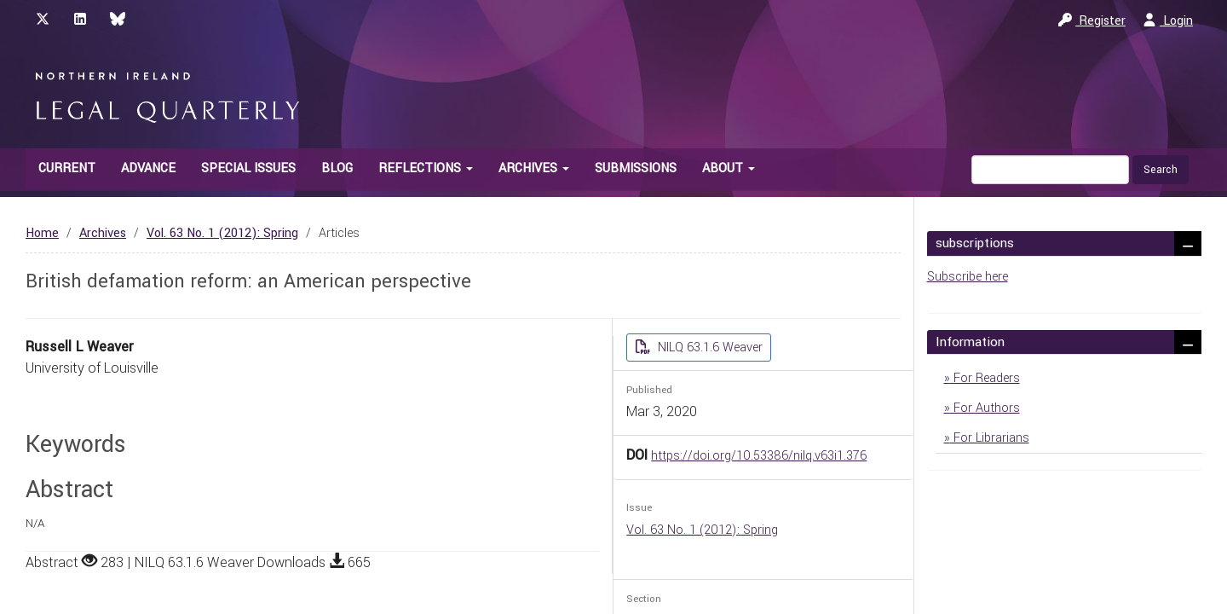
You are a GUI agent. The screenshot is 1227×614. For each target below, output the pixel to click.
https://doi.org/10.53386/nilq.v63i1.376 (759, 456)
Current (66, 168)
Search (1160, 169)
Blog (337, 168)
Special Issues (248, 168)
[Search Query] (1050, 169)
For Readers (985, 378)
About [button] (728, 168)
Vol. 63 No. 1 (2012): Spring (222, 233)
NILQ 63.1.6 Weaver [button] (708, 347)
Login (1168, 21)
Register (1092, 21)
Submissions (636, 168)
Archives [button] (533, 168)
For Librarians (989, 438)
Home (42, 233)
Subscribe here (967, 277)
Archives (102, 233)
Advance (148, 168)
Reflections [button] (425, 168)
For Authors (985, 408)
